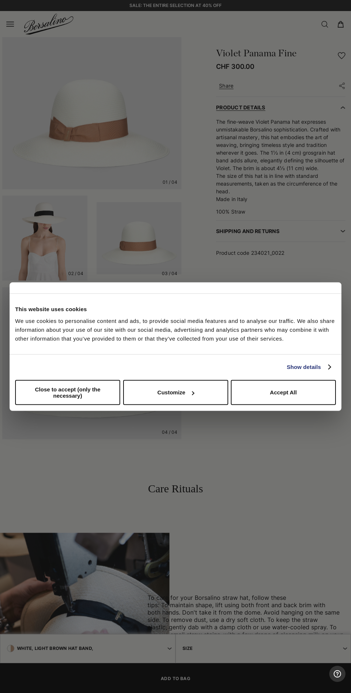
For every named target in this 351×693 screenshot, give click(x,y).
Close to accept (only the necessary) (68, 392)
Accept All (283, 392)
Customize (175, 392)
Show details (304, 367)
